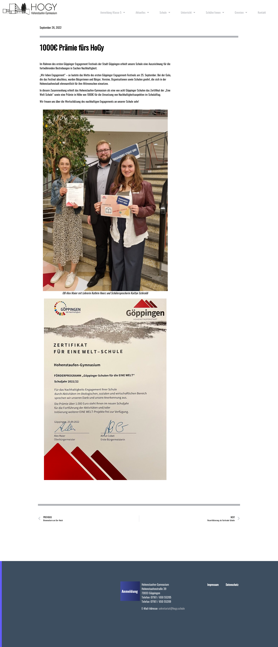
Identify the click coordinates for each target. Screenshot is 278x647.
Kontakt (262, 12)
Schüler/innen (215, 12)
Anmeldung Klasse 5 (112, 12)
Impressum (213, 584)
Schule (165, 12)
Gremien (241, 12)
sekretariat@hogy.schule (172, 608)
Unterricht (188, 12)
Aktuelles (142, 12)
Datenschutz (232, 584)
